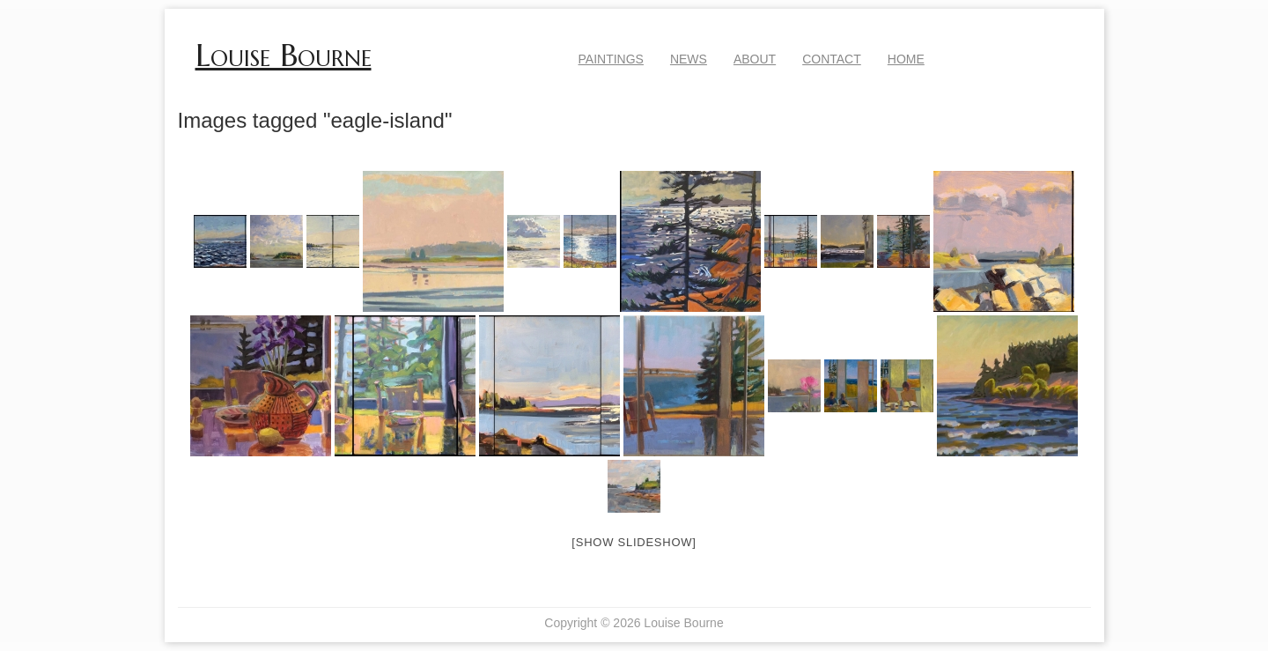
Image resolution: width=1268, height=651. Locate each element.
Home (906, 59)
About (755, 59)
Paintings (611, 59)
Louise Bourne (283, 55)
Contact (831, 59)
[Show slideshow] (633, 542)
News (688, 59)
